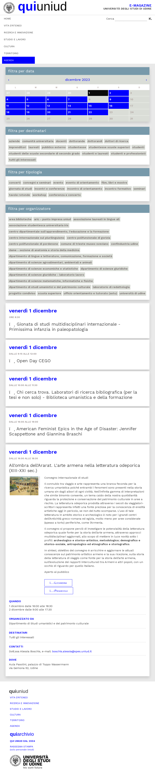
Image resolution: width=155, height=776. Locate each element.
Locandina (58, 582)
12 (27, 105)
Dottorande (77, 141)
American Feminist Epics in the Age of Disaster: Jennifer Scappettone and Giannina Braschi (73, 431)
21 (69, 112)
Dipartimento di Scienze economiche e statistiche (43, 268)
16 (110, 105)
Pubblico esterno (54, 147)
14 (69, 105)
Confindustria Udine (124, 243)
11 (7, 105)
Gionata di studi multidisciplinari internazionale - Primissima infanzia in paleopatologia (64, 327)
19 (27, 112)
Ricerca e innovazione (18, 32)
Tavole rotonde (19, 195)
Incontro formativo (118, 188)
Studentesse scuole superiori (109, 147)
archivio (22, 734)
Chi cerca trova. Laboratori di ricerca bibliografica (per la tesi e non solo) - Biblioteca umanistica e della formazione (73, 395)
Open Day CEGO (30, 360)
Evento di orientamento (82, 182)
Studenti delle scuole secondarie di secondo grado (44, 153)
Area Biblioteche (20, 219)
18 (7, 112)
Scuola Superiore (49, 293)
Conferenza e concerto (65, 195)
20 (48, 112)
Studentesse (77, 147)
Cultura (9, 46)
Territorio (11, 53)
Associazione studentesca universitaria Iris (38, 225)
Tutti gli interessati (22, 159)
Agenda (9, 60)
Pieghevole (59, 590)
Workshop (39, 195)
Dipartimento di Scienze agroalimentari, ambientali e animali (50, 262)
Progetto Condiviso (22, 293)
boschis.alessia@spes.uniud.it (72, 651)
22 (90, 112)
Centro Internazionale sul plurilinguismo (36, 237)
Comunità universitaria (37, 141)
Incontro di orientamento (84, 188)
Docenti (61, 141)
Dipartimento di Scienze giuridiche (104, 268)
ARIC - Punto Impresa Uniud (52, 219)
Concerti (15, 182)
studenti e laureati (95, 153)
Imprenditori (17, 147)
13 (48, 105)
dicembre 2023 (77, 80)
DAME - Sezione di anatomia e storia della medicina (44, 250)
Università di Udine (132, 293)
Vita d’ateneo (13, 25)
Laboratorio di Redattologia (111, 287)
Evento (58, 182)
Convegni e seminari (37, 182)
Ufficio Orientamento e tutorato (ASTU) (90, 293)
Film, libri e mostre (114, 182)
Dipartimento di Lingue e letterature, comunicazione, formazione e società (60, 256)
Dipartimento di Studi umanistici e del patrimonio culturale (49, 287)
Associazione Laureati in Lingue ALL (96, 219)
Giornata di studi (20, 188)
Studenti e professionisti (128, 153)
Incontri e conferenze (49, 188)
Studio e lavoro (15, 39)
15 (90, 105)
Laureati (34, 147)
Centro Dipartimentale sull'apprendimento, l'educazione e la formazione (59, 231)
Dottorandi (94, 141)
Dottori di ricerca (116, 141)
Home (7, 18)
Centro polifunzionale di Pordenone (33, 243)
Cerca (110, 18)
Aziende (14, 141)
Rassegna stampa (22, 748)
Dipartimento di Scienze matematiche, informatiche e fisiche (51, 281)
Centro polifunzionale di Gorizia (88, 237)
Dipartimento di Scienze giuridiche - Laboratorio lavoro (46, 274)
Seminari (139, 188)
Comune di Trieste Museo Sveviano (84, 243)
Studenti (138, 147)
